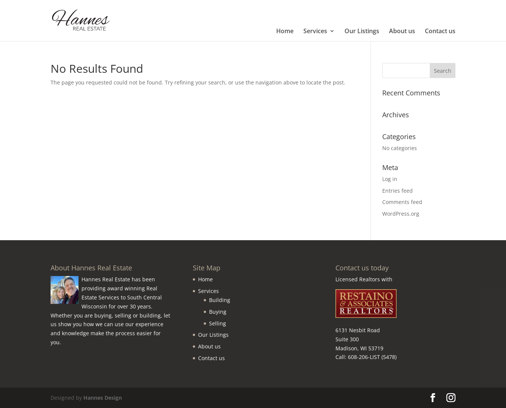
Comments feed (402, 202)
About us (402, 31)
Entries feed (397, 190)
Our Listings (362, 31)
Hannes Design (102, 397)
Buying (217, 311)
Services (315, 31)
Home (285, 31)
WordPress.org (400, 213)
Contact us (440, 31)
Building (219, 300)
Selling (217, 323)
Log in (389, 179)
